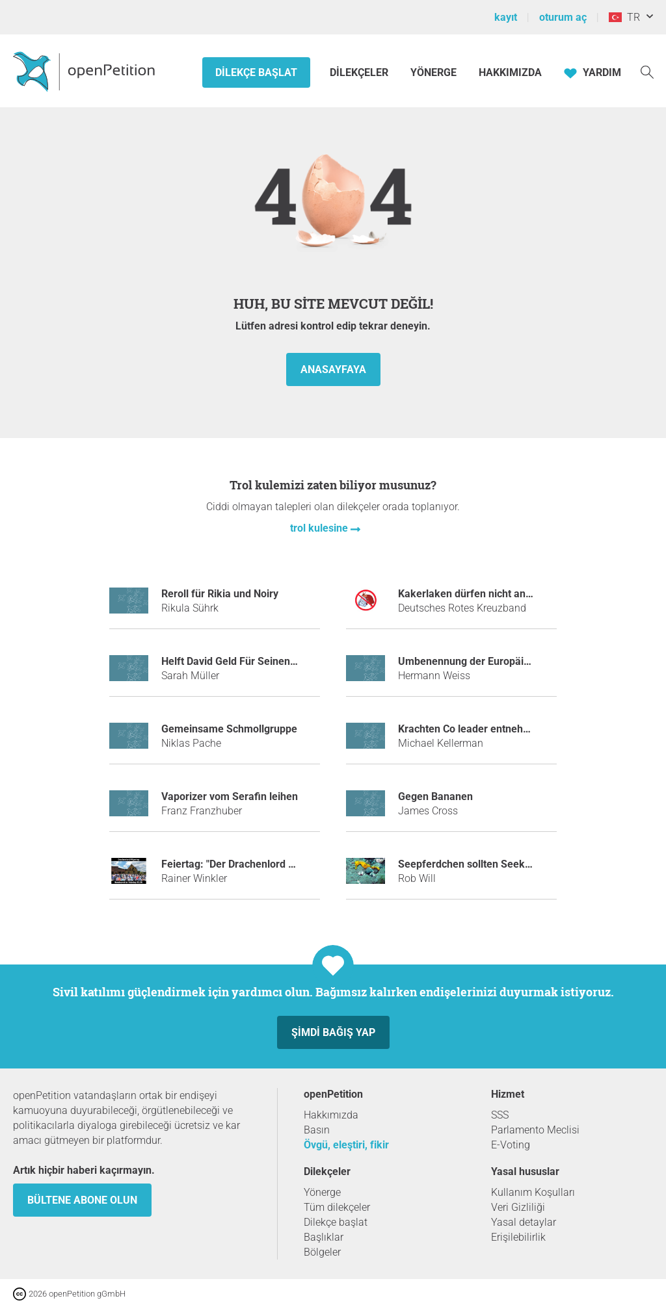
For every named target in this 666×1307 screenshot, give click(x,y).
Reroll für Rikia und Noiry (219, 594)
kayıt (505, 17)
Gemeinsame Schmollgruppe (229, 729)
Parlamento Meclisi (535, 1130)
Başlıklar (323, 1237)
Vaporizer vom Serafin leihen (229, 796)
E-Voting (510, 1145)
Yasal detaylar (523, 1222)
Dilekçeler (360, 72)
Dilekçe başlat (256, 72)
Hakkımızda (510, 72)
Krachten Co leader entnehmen (471, 729)
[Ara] (647, 71)
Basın (317, 1130)
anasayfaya (333, 369)
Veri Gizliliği (518, 1207)
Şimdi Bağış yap (333, 1032)
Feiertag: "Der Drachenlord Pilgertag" (247, 864)
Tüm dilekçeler (337, 1207)
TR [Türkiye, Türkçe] (624, 17)
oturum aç (563, 17)
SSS (500, 1115)
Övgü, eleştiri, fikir (346, 1145)
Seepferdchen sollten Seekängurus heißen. (500, 864)
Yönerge (433, 72)
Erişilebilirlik (518, 1237)
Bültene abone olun (82, 1200)
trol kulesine (320, 528)
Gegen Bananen (435, 796)
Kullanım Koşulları (533, 1192)
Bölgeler (322, 1252)
